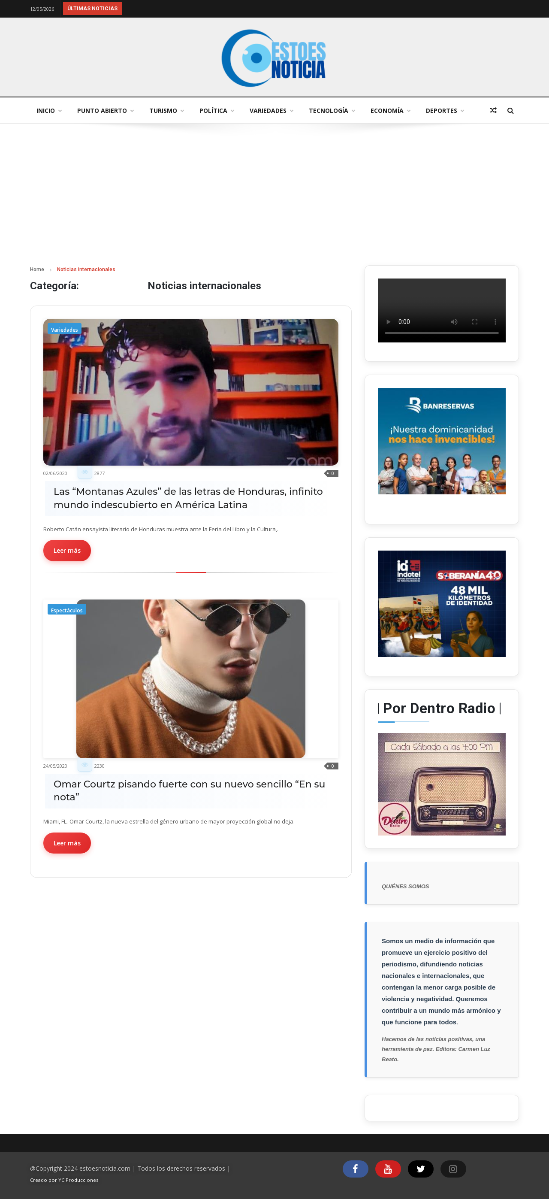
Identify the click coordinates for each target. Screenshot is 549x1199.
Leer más (67, 550)
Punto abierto (105, 110)
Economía (390, 110)
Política (216, 110)
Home (37, 269)
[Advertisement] (274, 201)
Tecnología (332, 110)
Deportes (445, 110)
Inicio (48, 110)
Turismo (166, 110)
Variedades (271, 110)
